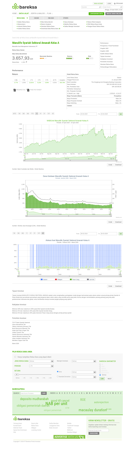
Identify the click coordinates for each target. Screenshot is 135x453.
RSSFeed (70, 430)
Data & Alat (15, 38)
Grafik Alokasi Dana (106, 54)
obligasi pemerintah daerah (33, 405)
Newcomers (21, 24)
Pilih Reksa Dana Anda (95, 24)
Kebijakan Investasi (106, 59)
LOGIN (109, 3)
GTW (67, 408)
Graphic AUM (104, 51)
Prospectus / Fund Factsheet (109, 46)
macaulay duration (93, 410)
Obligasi (33, 428)
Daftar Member (54, 423)
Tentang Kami (17, 423)
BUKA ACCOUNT (98, 3)
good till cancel (60, 400)
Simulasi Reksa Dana (48, 26)
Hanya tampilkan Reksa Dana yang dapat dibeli (34, 357)
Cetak (110, 165)
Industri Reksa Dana (24, 26)
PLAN (49, 13)
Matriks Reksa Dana (70, 24)
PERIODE (17, 366)
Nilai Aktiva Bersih (47, 22)
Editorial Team (17, 428)
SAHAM (36, 18)
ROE (83, 399)
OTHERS (65, 18)
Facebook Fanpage (73, 425)
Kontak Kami (17, 425)
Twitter (69, 428)
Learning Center (36, 430)
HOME (14, 13)
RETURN (17, 371)
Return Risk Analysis (94, 22)
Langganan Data (54, 425)
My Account (118, 3)
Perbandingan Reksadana (108, 67)
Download (118, 165)
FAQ (14, 432)
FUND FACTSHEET (34, 90)
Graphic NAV (104, 48)
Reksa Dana (25, 38)
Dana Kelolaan (69, 22)
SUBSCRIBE (94, 433)
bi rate (108, 409)
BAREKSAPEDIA (18, 389)
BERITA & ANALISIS (38, 13)
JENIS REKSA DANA (21, 361)
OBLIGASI (51, 18)
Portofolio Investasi (106, 61)
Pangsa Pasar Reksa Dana (96, 26)
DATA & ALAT (24, 13)
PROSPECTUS (19, 90)
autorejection (101, 402)
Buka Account (53, 428)
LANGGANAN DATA (96, 13)
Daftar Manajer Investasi (72, 26)
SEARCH (16, 393)
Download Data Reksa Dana (50, 28)
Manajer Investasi (62, 361)
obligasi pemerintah (52, 410)
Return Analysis (46, 24)
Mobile (69, 423)
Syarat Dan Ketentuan (20, 430)
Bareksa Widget (72, 432)
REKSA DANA (21, 18)
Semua (104, 374)
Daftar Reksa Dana (24, 22)
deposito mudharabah (34, 399)
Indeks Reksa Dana (24, 28)
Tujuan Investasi (105, 56)
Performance (104, 43)
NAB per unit (56, 403)
